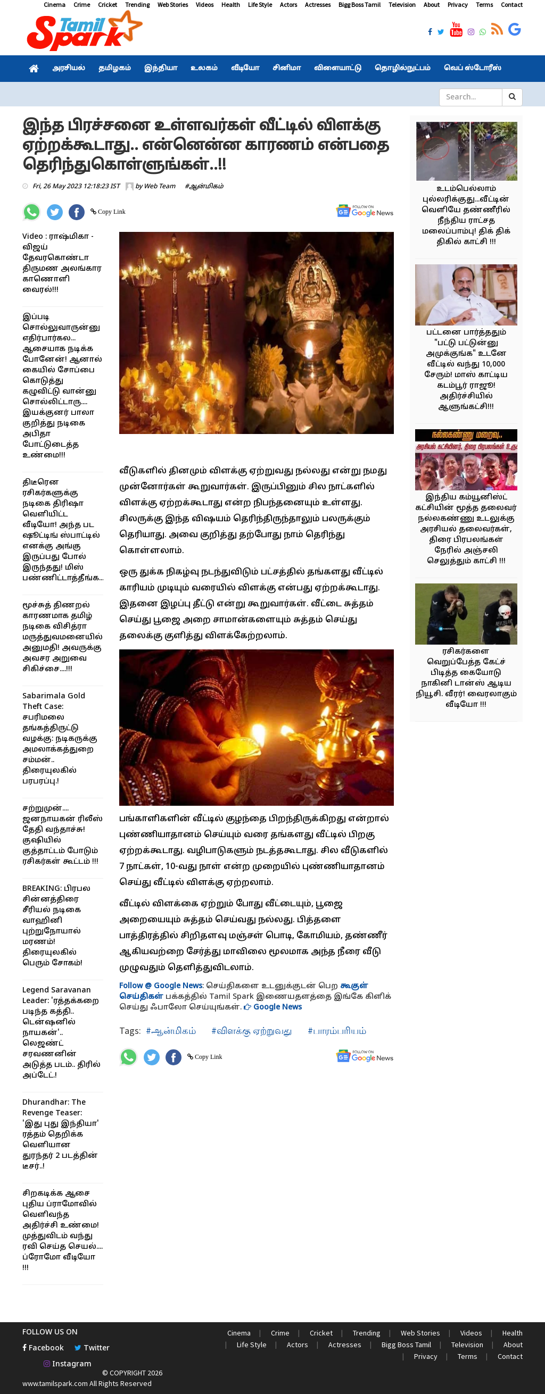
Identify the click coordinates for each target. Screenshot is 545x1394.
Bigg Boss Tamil (359, 5)
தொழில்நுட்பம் (403, 68)
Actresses (318, 5)
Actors (288, 5)
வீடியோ (245, 68)
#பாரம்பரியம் (335, 1030)
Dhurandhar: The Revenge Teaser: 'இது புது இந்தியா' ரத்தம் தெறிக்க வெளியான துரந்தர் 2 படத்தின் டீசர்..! (60, 1134)
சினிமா (286, 68)
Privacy (458, 5)
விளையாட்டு (337, 68)
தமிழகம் (114, 68)
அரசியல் (68, 68)
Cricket (107, 5)
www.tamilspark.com (55, 1383)
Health (230, 5)
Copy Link (111, 211)
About (432, 5)
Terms (484, 5)
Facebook (43, 1348)
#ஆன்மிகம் (204, 186)
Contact (512, 5)
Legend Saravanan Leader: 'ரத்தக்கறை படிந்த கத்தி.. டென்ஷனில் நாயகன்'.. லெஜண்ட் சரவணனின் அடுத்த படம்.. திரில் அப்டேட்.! (61, 1033)
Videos (204, 5)
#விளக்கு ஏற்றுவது (250, 1030)
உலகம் (204, 68)
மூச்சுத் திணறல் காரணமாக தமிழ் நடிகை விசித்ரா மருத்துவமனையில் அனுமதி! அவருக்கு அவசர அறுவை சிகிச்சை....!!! (62, 637)
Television (402, 5)
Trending (137, 5)
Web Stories (173, 5)
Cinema (54, 5)
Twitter (92, 1348)
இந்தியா (160, 68)
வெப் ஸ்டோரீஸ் (472, 68)
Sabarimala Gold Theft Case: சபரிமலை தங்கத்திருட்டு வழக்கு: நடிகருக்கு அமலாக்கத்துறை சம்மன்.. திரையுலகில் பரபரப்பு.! (59, 739)
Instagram (68, 1364)
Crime (81, 5)
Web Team (159, 186)
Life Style (260, 5)
